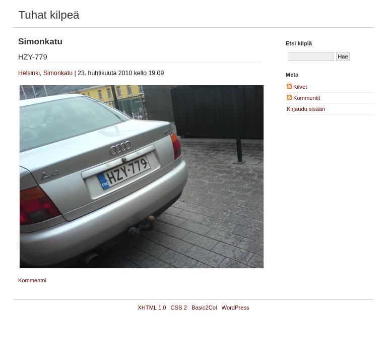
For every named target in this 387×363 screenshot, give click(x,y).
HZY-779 (32, 57)
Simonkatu (58, 73)
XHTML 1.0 (152, 308)
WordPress (235, 308)
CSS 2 (179, 308)
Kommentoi (32, 280)
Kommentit (303, 98)
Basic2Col (204, 308)
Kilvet (297, 87)
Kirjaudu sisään (306, 109)
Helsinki (29, 73)
